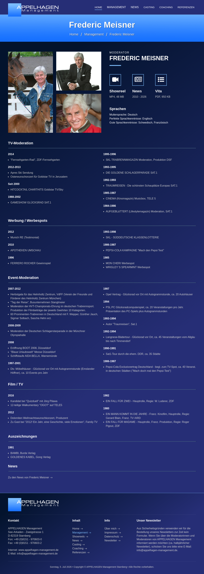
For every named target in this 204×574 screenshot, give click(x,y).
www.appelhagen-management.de (38, 550)
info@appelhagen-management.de (37, 553)
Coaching (166, 7)
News (75, 540)
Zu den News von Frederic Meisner (29, 477)
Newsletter (111, 540)
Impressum (111, 532)
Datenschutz (112, 536)
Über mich (111, 528)
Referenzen (186, 7)
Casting (149, 7)
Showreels (78, 536)
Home (98, 7)
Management (94, 34)
